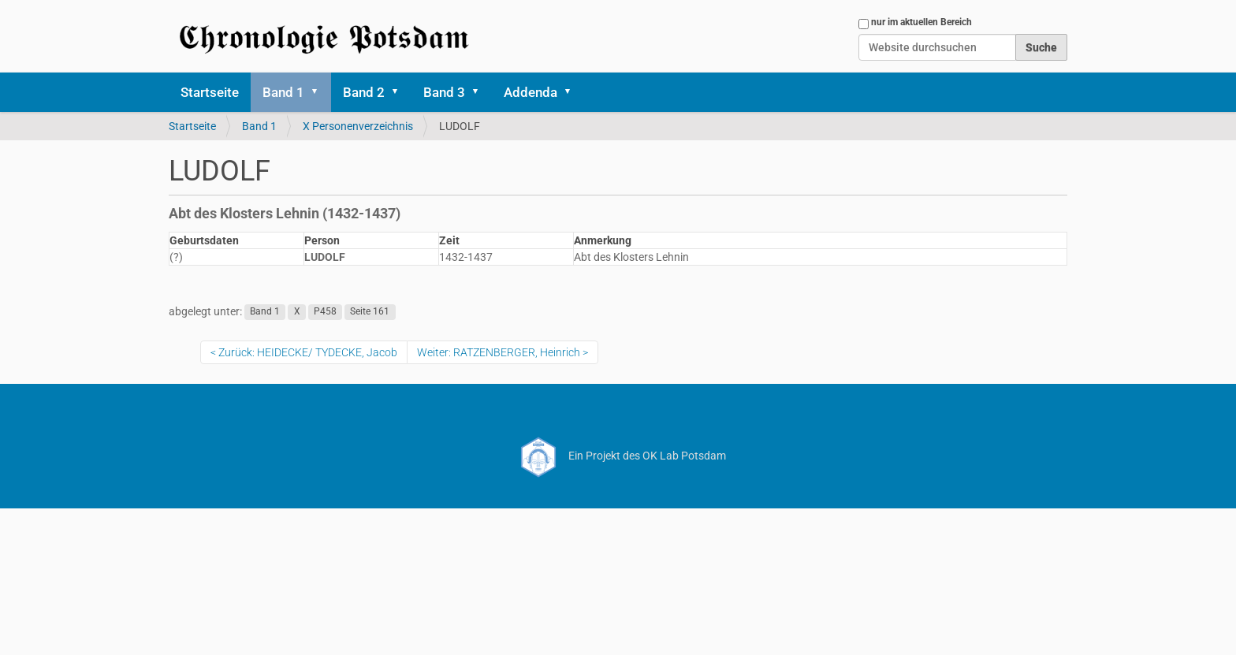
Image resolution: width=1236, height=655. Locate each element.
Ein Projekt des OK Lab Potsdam (618, 455)
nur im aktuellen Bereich (921, 22)
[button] (320, 92)
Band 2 (364, 92)
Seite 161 (369, 312)
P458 (325, 312)
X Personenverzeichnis (358, 126)
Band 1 (283, 92)
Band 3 (444, 92)
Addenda (530, 92)
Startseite (210, 92)
